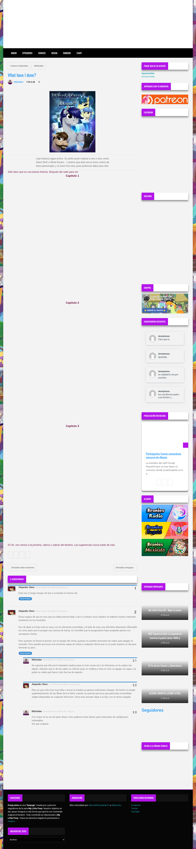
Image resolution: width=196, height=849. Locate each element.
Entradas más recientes (22, 567)
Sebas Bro (116, 805)
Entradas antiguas (125, 567)
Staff (79, 53)
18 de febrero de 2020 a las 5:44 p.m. (52, 587)
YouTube (135, 811)
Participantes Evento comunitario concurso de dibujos (163, 456)
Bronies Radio (148, 76)
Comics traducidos (19, 66)
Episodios (27, 53)
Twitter (134, 808)
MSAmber (39, 66)
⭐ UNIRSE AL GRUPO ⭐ (155, 310)
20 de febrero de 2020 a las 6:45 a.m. (59, 660)
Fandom (67, 53)
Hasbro (11, 821)
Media (54, 53)
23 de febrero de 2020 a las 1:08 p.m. (59, 711)
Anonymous (164, 336)
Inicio (14, 53)
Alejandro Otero (27, 587)
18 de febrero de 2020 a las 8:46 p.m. (52, 611)
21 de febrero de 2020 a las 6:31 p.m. (65, 684)
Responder (25, 599)
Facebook (135, 805)
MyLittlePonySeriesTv (99, 805)
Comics (42, 53)
